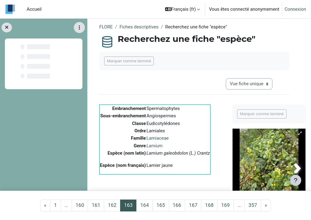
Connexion (295, 9)
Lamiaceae (157, 138)
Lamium (154, 145)
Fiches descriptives (138, 27)
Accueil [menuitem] (34, 9)
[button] (182, 9)
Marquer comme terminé (129, 61)
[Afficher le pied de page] (295, 180)
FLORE (106, 27)
